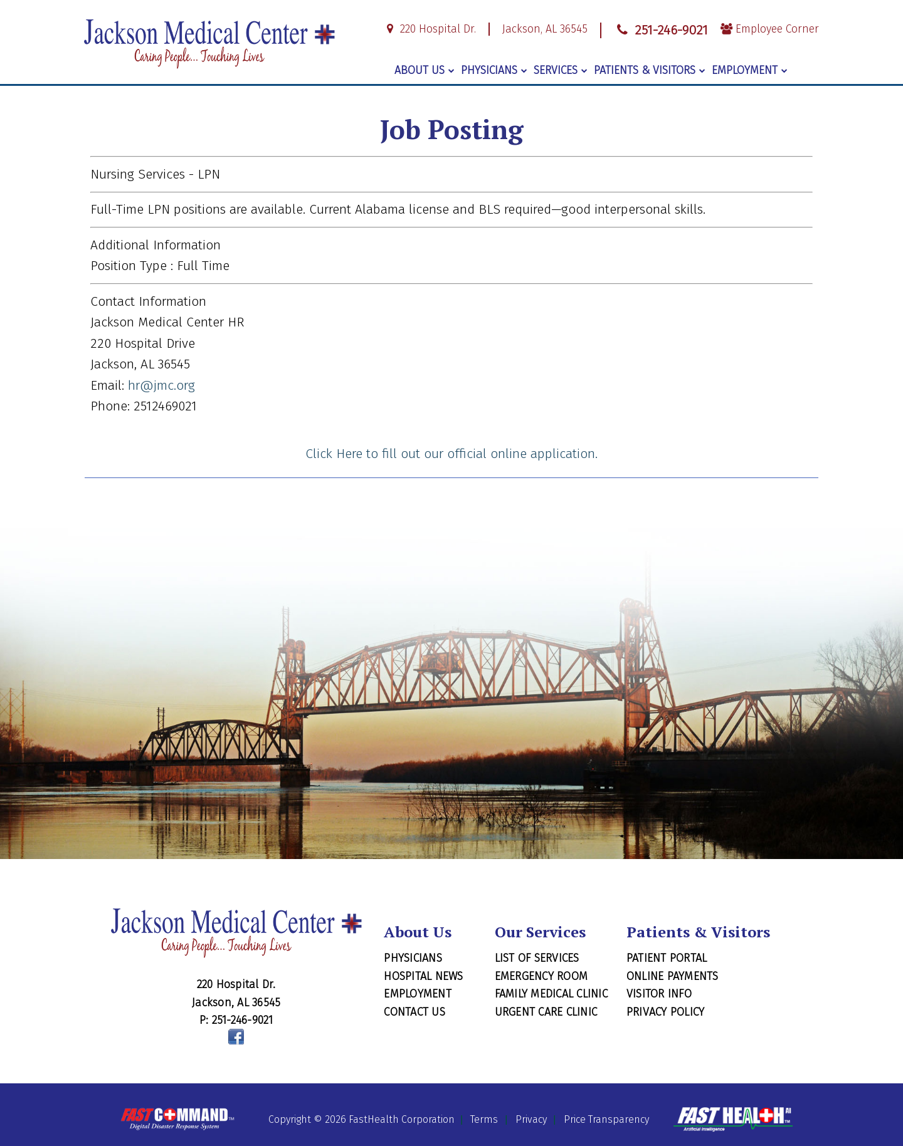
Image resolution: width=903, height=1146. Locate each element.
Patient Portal (666, 958)
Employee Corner (770, 29)
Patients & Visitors (649, 70)
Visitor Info (659, 994)
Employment (750, 70)
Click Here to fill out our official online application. (451, 453)
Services (561, 70)
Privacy (531, 1120)
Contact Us (414, 1012)
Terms (484, 1120)
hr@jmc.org (161, 385)
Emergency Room (541, 976)
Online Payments (672, 976)
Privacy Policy (665, 1012)
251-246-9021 (661, 30)
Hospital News (423, 976)
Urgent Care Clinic (546, 1012)
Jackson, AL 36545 (545, 29)
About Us (424, 70)
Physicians (494, 70)
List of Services (537, 958)
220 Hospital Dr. (429, 29)
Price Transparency (606, 1120)
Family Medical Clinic (551, 994)
